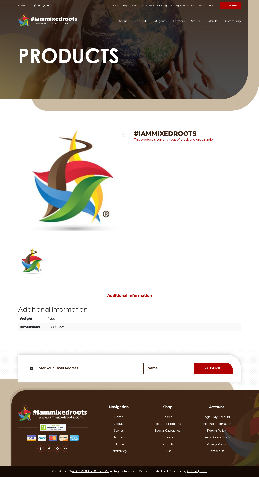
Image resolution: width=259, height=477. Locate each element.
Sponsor (167, 437)
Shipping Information (216, 424)
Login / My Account (185, 5)
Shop (211, 5)
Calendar (214, 21)
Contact (202, 5)
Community (234, 21)
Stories (198, 21)
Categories (164, 21)
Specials (167, 444)
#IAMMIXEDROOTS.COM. (90, 471)
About (129, 21)
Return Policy (216, 430)
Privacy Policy (216, 444)
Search (23, 5)
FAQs (167, 451)
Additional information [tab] (129, 295)
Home (117, 5)
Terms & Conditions (216, 437)
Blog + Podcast (130, 5)
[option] (71, 187)
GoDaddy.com (197, 471)
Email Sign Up (164, 5)
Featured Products (167, 424)
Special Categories (167, 430)
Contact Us (216, 451)
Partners (182, 21)
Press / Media (147, 5)
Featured (145, 21)
